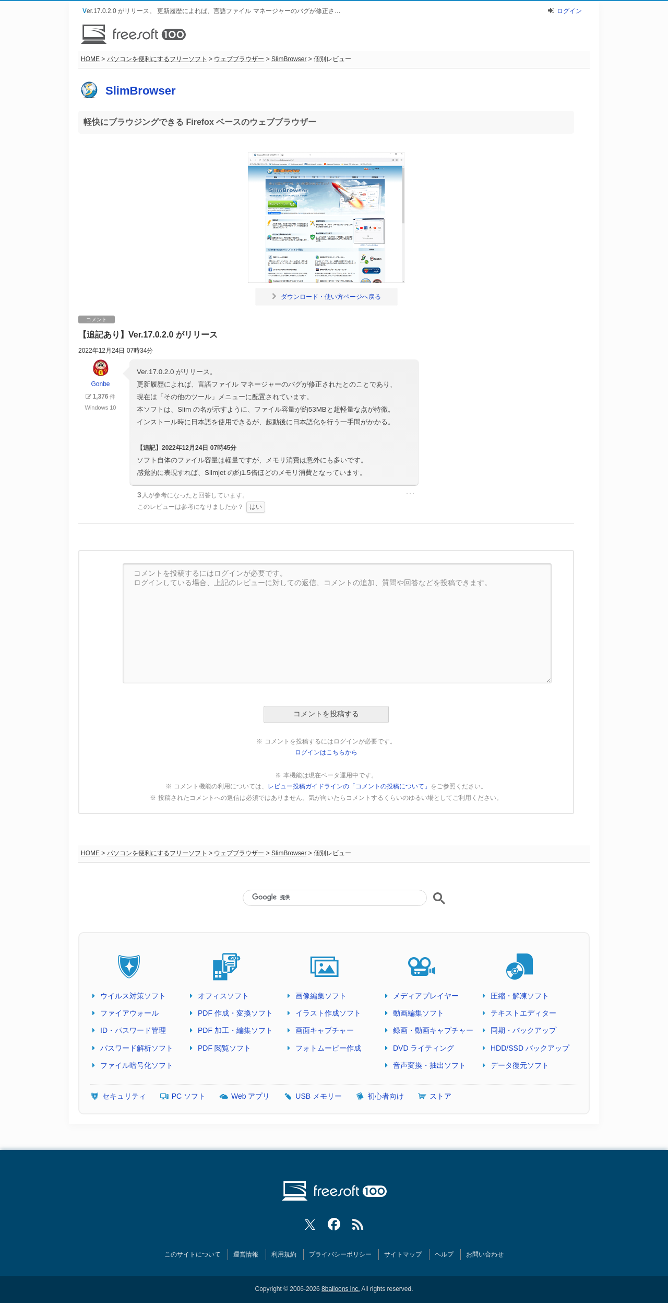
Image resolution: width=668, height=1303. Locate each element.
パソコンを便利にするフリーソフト (157, 59)
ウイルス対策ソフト (133, 996)
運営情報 (245, 1254)
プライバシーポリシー (340, 1254)
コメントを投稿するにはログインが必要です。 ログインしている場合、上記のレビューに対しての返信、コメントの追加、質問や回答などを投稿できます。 (337, 623)
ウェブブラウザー (239, 59)
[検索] (334, 897)
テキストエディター (523, 1013)
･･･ (410, 493)
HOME (90, 59)
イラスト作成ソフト (328, 1013)
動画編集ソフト (418, 1013)
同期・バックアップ (523, 1030)
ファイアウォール (129, 1013)
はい (255, 506)
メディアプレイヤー (426, 996)
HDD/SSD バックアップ (530, 1048)
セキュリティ (124, 1096)
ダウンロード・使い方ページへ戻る (326, 296)
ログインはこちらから (326, 752)
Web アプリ (250, 1096)
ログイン (569, 11)
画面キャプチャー (324, 1030)
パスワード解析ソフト (136, 1048)
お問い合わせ (485, 1254)
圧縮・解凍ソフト (520, 996)
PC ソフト (189, 1096)
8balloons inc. (340, 1289)
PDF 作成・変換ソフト (235, 1013)
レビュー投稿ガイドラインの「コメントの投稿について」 (349, 786)
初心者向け (385, 1096)
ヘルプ (444, 1254)
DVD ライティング (423, 1048)
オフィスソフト (223, 996)
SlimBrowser (288, 59)
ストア (440, 1096)
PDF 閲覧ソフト (224, 1048)
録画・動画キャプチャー (433, 1030)
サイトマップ (403, 1254)
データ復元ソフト (520, 1065)
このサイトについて (192, 1254)
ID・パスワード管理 (133, 1030)
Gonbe (100, 373)
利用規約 (283, 1254)
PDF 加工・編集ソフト (235, 1030)
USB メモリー (318, 1096)
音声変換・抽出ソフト (429, 1065)
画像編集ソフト (321, 996)
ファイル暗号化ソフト (136, 1065)
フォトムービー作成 (328, 1048)
